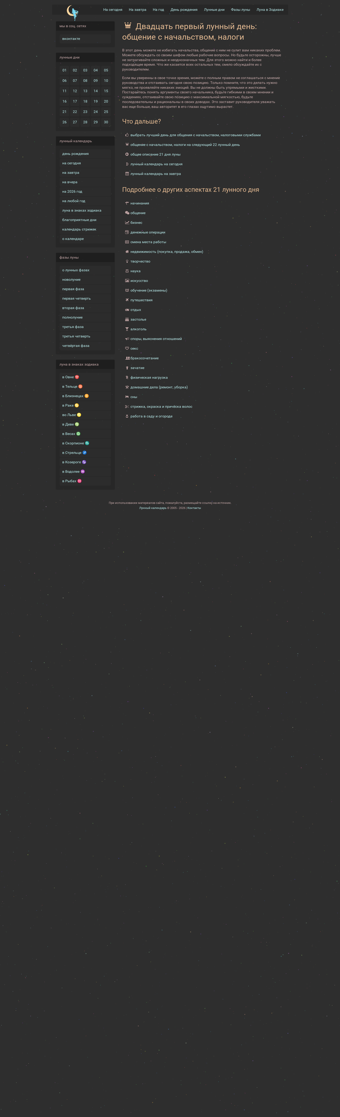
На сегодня (112, 9)
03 (85, 70)
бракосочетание (144, 358)
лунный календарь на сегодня (156, 164)
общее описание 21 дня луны (155, 154)
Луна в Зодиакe (270, 9)
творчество (140, 261)
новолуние (71, 279)
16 (64, 101)
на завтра (70, 172)
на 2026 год (72, 191)
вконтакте (71, 38)
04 (96, 70)
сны (133, 397)
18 (85, 101)
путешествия (141, 300)
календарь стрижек (79, 229)
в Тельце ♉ (72, 386)
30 (106, 122)
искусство (139, 280)
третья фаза (73, 327)
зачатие (137, 368)
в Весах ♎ (71, 433)
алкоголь (138, 329)
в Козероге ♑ (74, 462)
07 (75, 80)
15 (106, 91)
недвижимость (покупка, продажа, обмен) (166, 251)
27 (75, 122)
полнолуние (72, 317)
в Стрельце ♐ (74, 452)
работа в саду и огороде (151, 416)
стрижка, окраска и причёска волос (161, 406)
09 (96, 80)
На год (158, 9)
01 (64, 70)
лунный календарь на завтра (155, 173)
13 (85, 91)
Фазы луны (240, 9)
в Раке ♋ (70, 405)
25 (106, 111)
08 (85, 80)
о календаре (73, 238)
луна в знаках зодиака (81, 210)
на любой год (73, 201)
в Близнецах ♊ (75, 396)
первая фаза (73, 289)
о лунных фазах (75, 270)
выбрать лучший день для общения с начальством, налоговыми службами (195, 135)
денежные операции (147, 232)
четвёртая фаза (75, 345)
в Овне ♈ (70, 377)
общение (137, 213)
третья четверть (76, 336)
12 (75, 91)
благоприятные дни (79, 220)
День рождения (184, 9)
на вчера (69, 182)
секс (134, 348)
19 (96, 101)
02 (75, 70)
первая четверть (76, 298)
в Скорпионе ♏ (75, 443)
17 (75, 101)
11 (64, 91)
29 (96, 122)
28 (85, 122)
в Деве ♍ (70, 424)
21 (64, 111)
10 (106, 80)
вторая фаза (73, 308)
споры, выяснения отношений (156, 339)
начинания (139, 203)
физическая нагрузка (149, 377)
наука (135, 271)
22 (75, 111)
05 (106, 70)
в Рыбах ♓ (72, 481)
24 (96, 111)
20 (106, 101)
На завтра (137, 9)
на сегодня (71, 163)
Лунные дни (214, 9)
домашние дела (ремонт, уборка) (159, 387)
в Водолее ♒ (73, 471)
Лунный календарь (152, 508)
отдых (135, 309)
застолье (138, 319)
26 (64, 122)
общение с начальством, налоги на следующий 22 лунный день (185, 144)
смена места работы (148, 242)
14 (96, 91)
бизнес (136, 222)
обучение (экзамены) (148, 290)
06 (64, 80)
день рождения (75, 153)
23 (85, 111)
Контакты (194, 508)
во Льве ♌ (71, 415)
